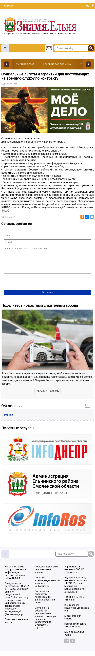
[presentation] (29, 286)
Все (87, 411)
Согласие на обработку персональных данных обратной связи (45, 602)
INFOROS (69, 631)
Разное (8, 420)
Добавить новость (47, 396)
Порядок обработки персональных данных (46, 574)
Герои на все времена (57, 64)
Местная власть (25, 64)
